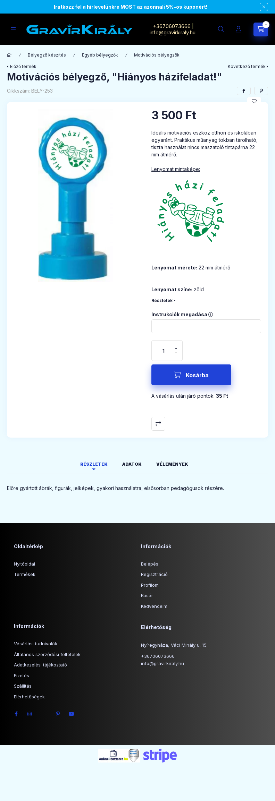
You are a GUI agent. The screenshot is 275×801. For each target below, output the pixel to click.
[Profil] (238, 29)
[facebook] (244, 91)
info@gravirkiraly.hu (173, 32)
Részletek (162, 300)
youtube (71, 714)
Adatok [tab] (132, 464)
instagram (30, 714)
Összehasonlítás (158, 424)
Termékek (24, 574)
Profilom (150, 585)
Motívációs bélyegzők (157, 55)
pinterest (58, 714)
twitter (44, 714)
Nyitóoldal (24, 564)
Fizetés (21, 675)
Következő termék (247, 66)
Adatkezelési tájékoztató (40, 665)
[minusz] (176, 356)
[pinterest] (261, 91)
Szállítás (23, 686)
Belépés (149, 564)
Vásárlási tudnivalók (35, 643)
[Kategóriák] (13, 29)
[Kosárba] (191, 374)
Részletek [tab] (94, 464)
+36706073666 (172, 26)
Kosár (147, 595)
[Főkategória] (9, 55)
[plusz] (176, 346)
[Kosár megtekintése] (260, 29)
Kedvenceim (154, 606)
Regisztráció (154, 574)
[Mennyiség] (164, 351)
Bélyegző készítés (47, 55)
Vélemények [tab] (172, 464)
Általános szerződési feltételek (47, 654)
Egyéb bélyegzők (100, 55)
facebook (16, 714)
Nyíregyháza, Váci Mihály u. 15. (174, 645)
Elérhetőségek (29, 696)
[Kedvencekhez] (254, 101)
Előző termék (23, 66)
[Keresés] (221, 29)
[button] (76, 195)
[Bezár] (264, 7)
